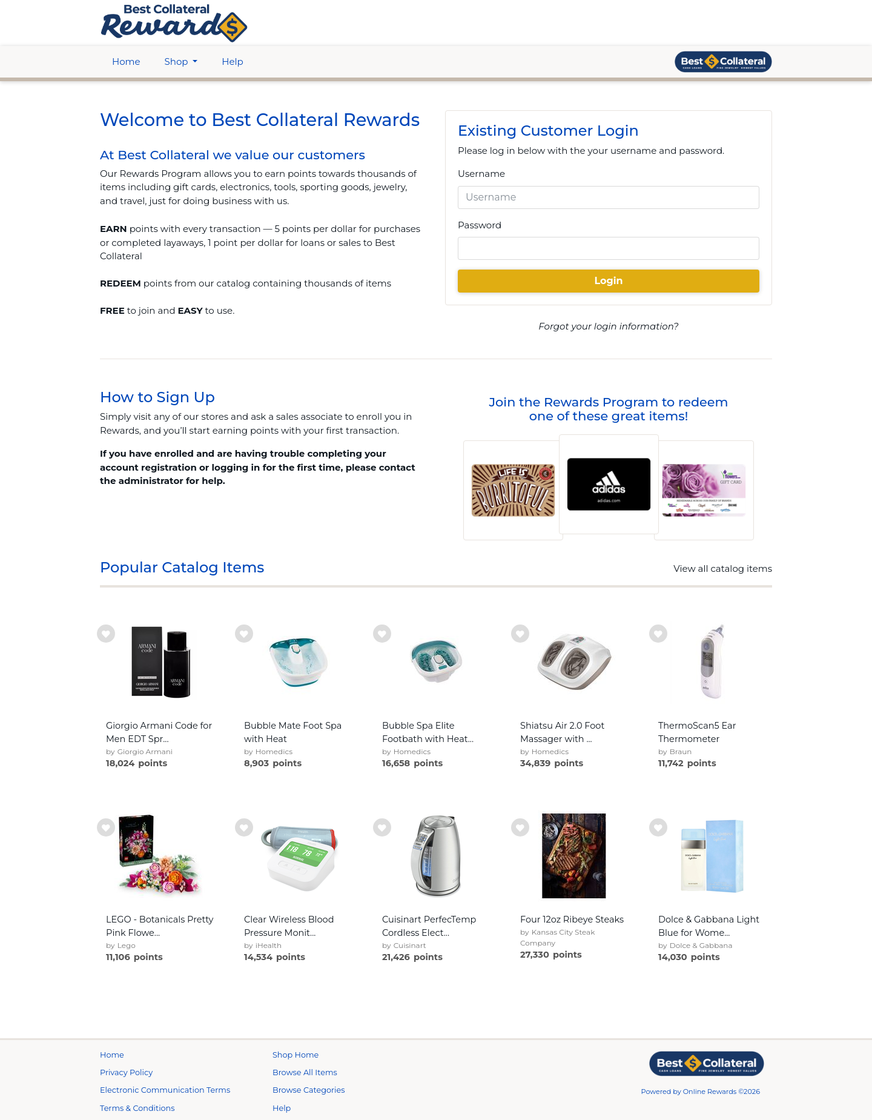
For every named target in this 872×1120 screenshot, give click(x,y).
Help (232, 61)
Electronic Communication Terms (165, 1090)
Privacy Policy (126, 1072)
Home (126, 61)
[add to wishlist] (106, 634)
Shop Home (295, 1054)
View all (722, 568)
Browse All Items (304, 1072)
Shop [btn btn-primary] (178, 61)
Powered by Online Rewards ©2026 (701, 1091)
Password (479, 225)
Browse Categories (308, 1090)
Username (481, 173)
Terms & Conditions (137, 1108)
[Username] (608, 197)
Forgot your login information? (608, 326)
